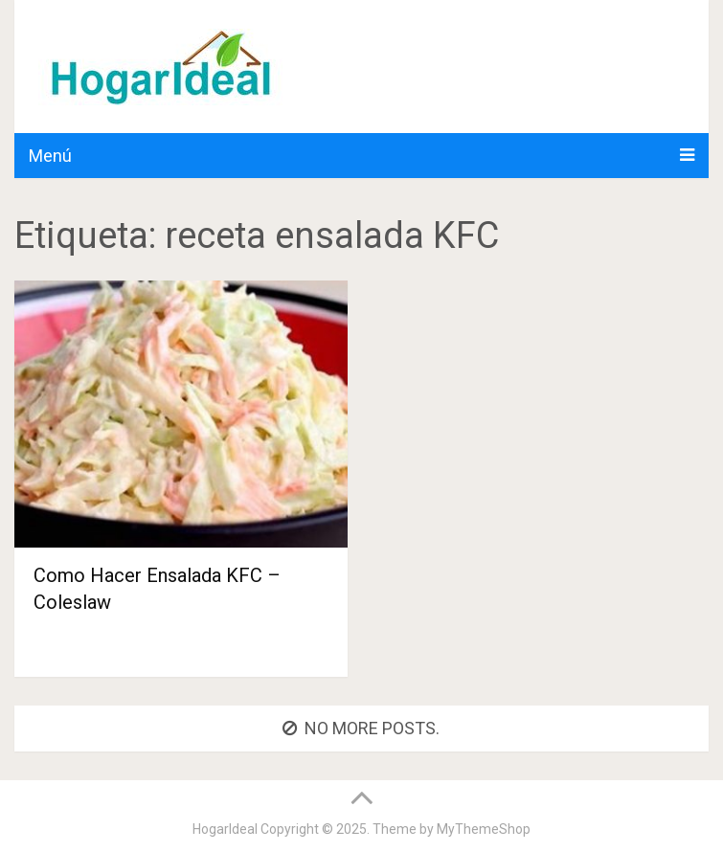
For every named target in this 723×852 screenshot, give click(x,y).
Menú (50, 156)
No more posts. (361, 728)
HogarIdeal (225, 829)
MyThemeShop (484, 829)
